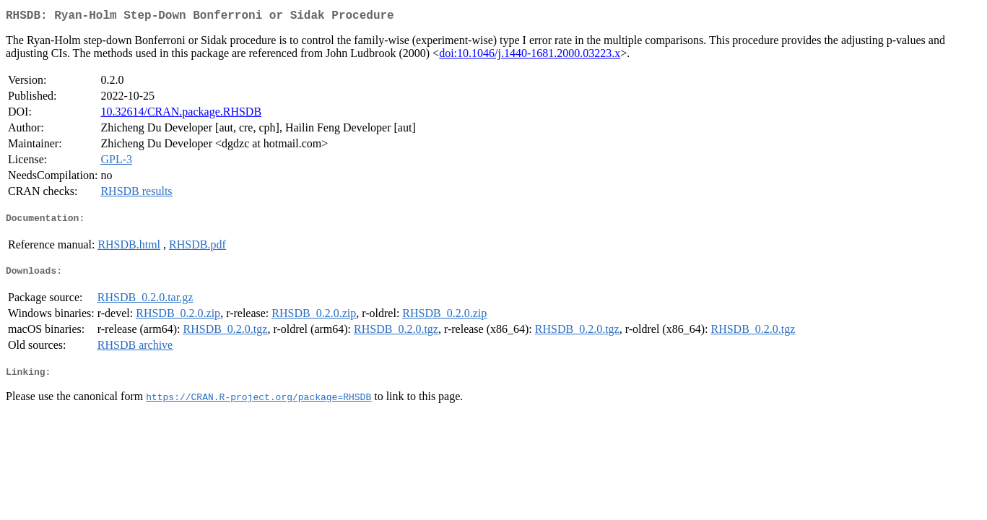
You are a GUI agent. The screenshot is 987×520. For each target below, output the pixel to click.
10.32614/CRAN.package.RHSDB (180, 114)
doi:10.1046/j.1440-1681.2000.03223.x (529, 56)
